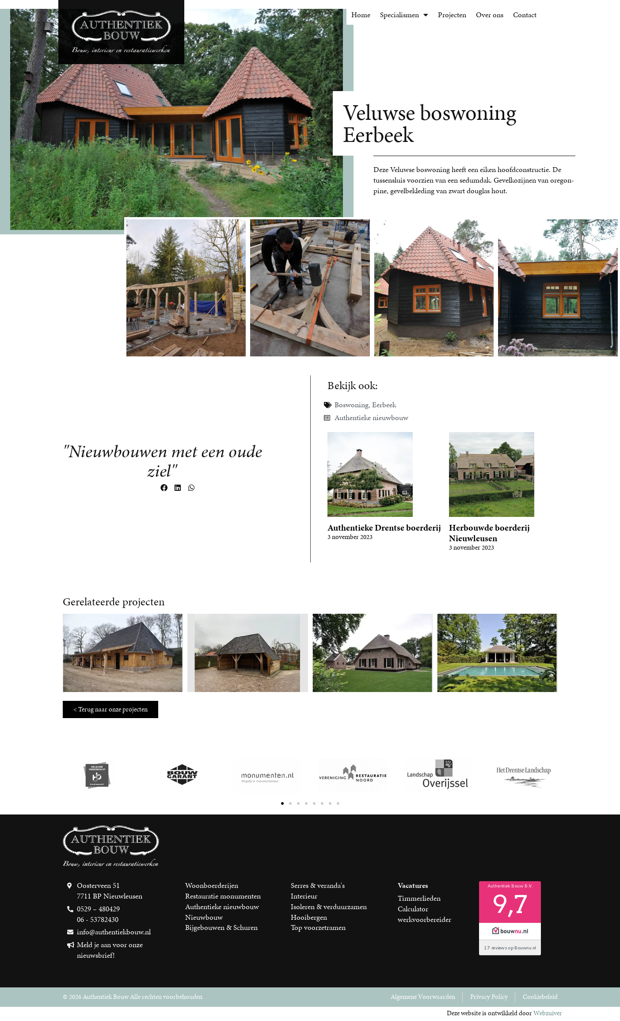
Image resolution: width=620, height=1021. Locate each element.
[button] (164, 488)
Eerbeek (384, 404)
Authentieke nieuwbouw (371, 417)
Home (360, 14)
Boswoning (352, 404)
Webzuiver (547, 1013)
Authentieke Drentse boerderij (384, 527)
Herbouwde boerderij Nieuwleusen (489, 532)
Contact (524, 14)
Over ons (489, 14)
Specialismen (404, 15)
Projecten (452, 14)
